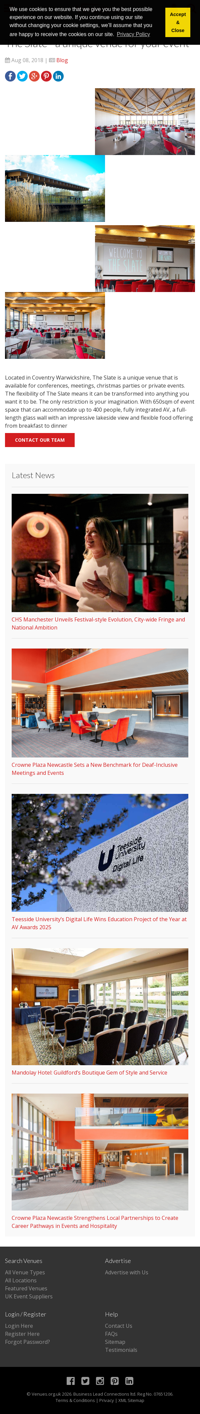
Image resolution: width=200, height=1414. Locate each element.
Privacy (106, 1400)
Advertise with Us (126, 1272)
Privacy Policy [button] (133, 34)
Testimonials (121, 1350)
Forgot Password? (27, 1342)
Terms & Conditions (75, 1400)
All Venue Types (25, 1272)
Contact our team (40, 440)
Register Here (22, 1333)
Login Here (19, 1325)
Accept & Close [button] (178, 22)
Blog (62, 60)
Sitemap (115, 1342)
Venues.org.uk (46, 1394)
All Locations (21, 1280)
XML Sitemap (131, 1400)
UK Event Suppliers (29, 1296)
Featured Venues (26, 1288)
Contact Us (118, 1325)
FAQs (111, 1333)
